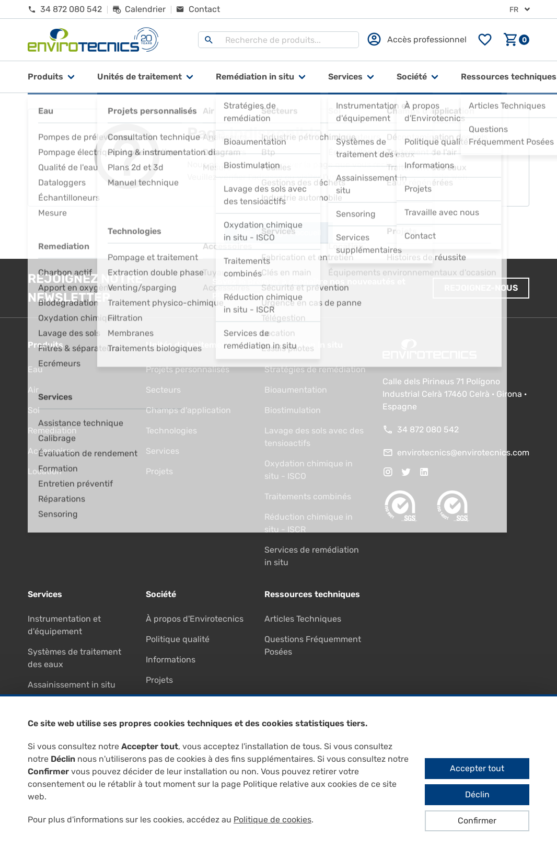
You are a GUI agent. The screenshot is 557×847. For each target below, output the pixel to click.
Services (345, 77)
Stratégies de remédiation (315, 369)
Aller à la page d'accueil (278, 232)
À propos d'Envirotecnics (194, 619)
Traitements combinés (307, 496)
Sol (34, 410)
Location (45, 471)
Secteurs (163, 390)
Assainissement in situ (71, 685)
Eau (35, 369)
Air (33, 390)
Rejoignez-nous (481, 288)
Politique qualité (178, 639)
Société (412, 77)
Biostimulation (292, 410)
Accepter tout (477, 768)
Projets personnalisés (187, 369)
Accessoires (51, 451)
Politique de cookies (272, 820)
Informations (170, 660)
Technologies (171, 431)
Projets (159, 471)
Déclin (477, 794)
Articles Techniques (302, 619)
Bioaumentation (295, 390)
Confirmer (477, 821)
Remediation (52, 431)
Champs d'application (188, 410)
